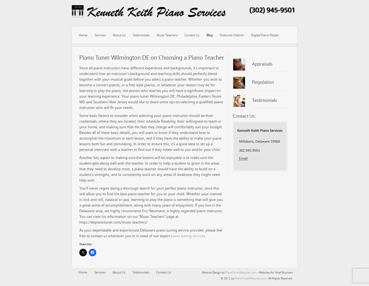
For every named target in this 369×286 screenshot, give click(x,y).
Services (100, 35)
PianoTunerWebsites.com (241, 272)
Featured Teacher (232, 35)
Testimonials (140, 35)
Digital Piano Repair (265, 35)
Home (83, 35)
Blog (209, 35)
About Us (119, 35)
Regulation (263, 82)
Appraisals (262, 64)
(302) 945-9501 (272, 10)
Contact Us (191, 35)
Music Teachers (166, 35)
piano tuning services (188, 235)
